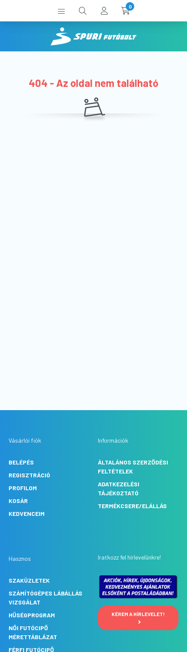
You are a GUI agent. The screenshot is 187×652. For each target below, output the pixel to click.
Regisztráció (29, 475)
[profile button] (104, 10)
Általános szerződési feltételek (133, 466)
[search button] (82, 10)
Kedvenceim (27, 513)
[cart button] (125, 10)
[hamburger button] (61, 10)
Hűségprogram (32, 615)
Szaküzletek (29, 580)
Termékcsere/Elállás (132, 505)
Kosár (18, 500)
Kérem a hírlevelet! (138, 617)
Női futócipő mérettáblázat (33, 632)
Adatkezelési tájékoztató (118, 488)
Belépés (21, 462)
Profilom (23, 487)
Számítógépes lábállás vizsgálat (45, 597)
